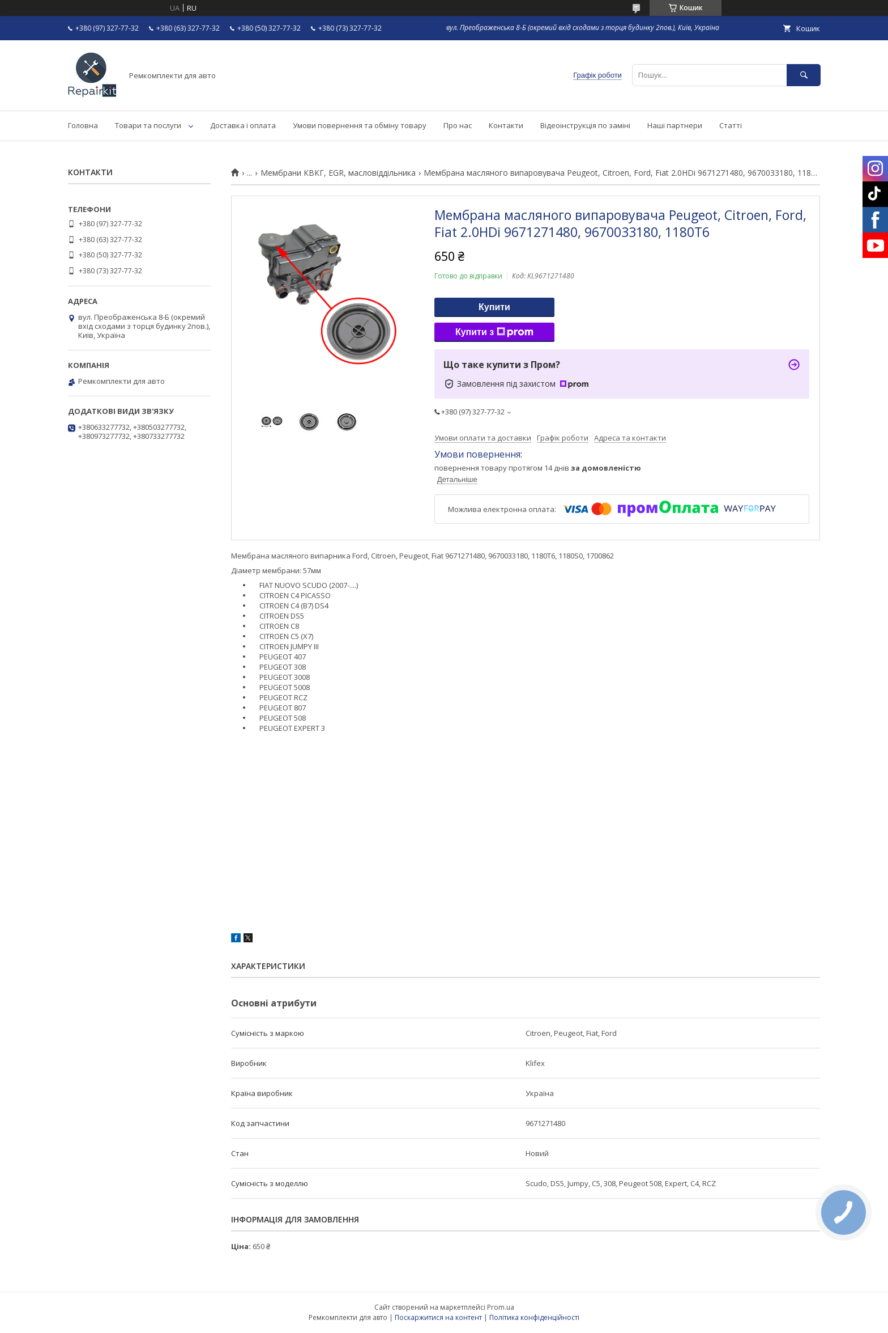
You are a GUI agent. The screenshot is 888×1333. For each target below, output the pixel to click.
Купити (494, 307)
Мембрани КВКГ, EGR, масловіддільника (338, 172)
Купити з (494, 332)
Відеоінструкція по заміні (585, 125)
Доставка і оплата (243, 125)
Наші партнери (674, 125)
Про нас (457, 125)
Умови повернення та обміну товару (359, 125)
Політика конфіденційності (534, 1317)
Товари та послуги (148, 125)
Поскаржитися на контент (438, 1317)
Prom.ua (500, 1307)
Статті (730, 125)
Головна (83, 125)
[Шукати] (804, 75)
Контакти (506, 125)
